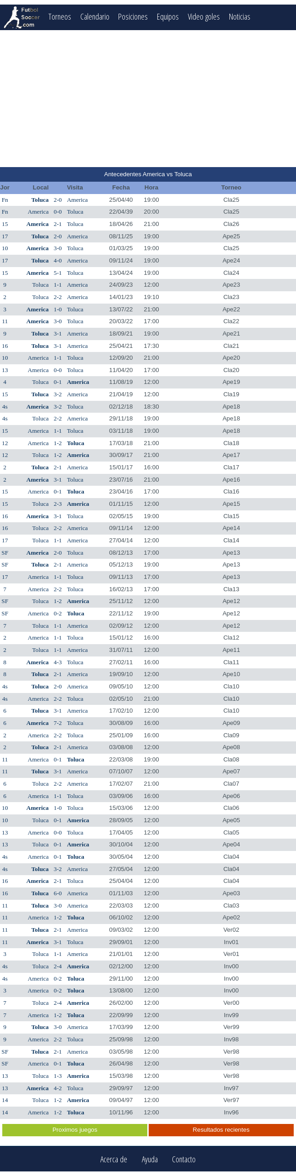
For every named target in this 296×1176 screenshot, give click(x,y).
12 (5, 443)
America (77, 199)
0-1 (58, 381)
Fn (5, 199)
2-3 (58, 503)
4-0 (58, 260)
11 (5, 321)
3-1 (58, 333)
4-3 (58, 662)
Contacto (184, 1159)
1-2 (58, 443)
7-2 (58, 722)
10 (5, 248)
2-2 (58, 297)
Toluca (40, 199)
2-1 (58, 223)
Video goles (204, 16)
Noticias (239, 16)
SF (4, 552)
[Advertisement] (148, 99)
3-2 (58, 394)
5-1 (58, 272)
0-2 (58, 613)
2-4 (58, 966)
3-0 (58, 248)
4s (5, 406)
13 (5, 370)
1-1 (58, 284)
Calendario (94, 16)
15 (5, 223)
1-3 (58, 1075)
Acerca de (113, 1159)
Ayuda (150, 1159)
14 (5, 1100)
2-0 (58, 199)
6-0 (58, 893)
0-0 (58, 211)
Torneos (59, 16)
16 (5, 345)
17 (5, 236)
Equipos (168, 16)
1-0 (58, 309)
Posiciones (133, 16)
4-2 (58, 1088)
